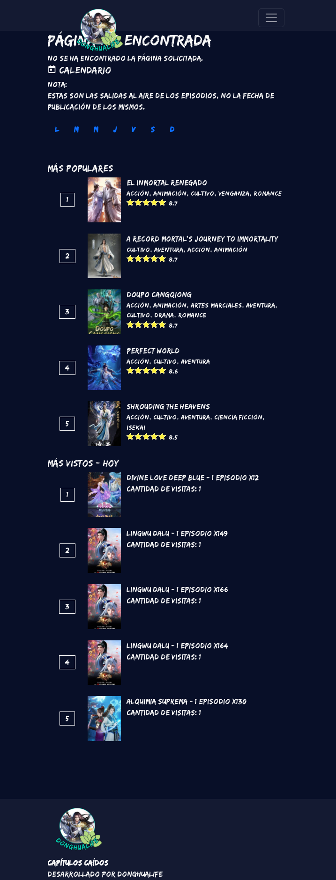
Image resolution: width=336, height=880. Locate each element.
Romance (268, 193)
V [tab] (133, 129)
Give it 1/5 (130, 201)
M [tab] (76, 129)
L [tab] (57, 129)
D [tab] (172, 129)
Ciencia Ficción (238, 417)
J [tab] (115, 129)
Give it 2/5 (138, 201)
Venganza (233, 193)
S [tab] (152, 129)
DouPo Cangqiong (159, 295)
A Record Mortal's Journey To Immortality (202, 239)
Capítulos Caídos (77, 863)
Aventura (168, 249)
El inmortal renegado (167, 183)
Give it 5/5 (162, 201)
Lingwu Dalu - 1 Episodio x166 (177, 590)
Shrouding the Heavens (168, 407)
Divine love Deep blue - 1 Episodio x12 (193, 478)
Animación (170, 193)
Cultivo (202, 193)
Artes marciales (216, 305)
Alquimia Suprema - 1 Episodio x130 (186, 701)
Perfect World (153, 351)
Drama (164, 315)
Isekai (136, 427)
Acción (138, 193)
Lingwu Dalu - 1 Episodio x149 (177, 533)
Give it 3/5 (146, 201)
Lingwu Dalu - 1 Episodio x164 (177, 646)
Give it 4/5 (154, 201)
